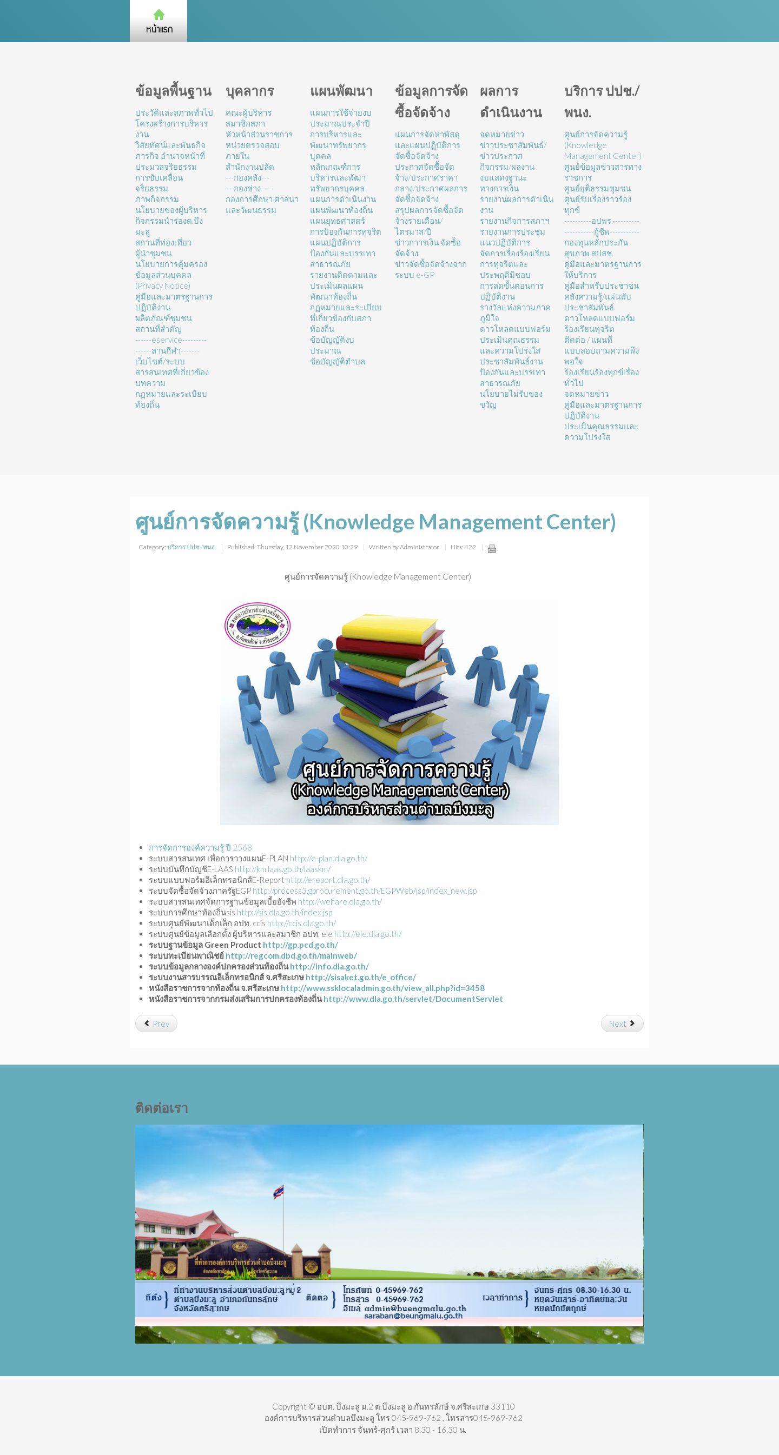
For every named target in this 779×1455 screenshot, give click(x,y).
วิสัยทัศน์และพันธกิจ (170, 145)
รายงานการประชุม (512, 231)
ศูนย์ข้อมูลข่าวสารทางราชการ (603, 172)
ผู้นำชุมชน (153, 253)
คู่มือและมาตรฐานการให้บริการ (603, 269)
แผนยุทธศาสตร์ (337, 220)
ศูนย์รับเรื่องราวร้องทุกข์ (597, 204)
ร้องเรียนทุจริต (589, 329)
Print (491, 548)
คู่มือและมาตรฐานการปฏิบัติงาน (174, 301)
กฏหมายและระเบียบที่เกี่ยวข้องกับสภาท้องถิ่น (346, 318)
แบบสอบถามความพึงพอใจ (601, 356)
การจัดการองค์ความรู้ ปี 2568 (200, 847)
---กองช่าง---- (249, 188)
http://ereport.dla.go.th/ (328, 880)
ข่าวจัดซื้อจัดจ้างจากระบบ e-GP (431, 269)
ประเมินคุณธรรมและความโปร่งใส (510, 345)
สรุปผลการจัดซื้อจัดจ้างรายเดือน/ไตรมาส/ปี (429, 220)
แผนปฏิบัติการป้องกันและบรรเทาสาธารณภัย (342, 253)
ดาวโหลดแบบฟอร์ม (515, 329)
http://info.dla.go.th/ (329, 966)
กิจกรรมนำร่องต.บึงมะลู (169, 226)
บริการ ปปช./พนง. (191, 547)
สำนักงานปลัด (250, 166)
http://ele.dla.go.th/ (367, 934)
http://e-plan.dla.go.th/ (328, 858)
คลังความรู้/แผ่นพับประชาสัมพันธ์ (597, 301)
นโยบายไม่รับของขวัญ (511, 399)
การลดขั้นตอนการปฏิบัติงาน (512, 291)
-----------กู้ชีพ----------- (601, 231)
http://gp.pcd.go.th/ (300, 944)
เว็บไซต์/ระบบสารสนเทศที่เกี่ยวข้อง (172, 366)
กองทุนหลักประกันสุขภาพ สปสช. (596, 247)
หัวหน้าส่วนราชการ (259, 134)
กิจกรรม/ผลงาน (507, 166)
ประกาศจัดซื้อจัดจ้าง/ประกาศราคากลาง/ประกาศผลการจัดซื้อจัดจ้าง (431, 183)
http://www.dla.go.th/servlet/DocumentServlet (413, 999)
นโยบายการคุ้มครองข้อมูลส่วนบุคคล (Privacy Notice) (171, 274)
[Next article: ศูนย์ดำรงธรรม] (622, 1023)
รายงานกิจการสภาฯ (514, 220)
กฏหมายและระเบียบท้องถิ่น (171, 399)
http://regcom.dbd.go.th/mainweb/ (291, 955)
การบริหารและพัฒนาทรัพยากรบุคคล (338, 145)
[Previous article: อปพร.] (156, 1023)
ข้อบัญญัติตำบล (337, 361)
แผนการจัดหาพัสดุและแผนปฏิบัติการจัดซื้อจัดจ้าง (427, 145)
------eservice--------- (171, 339)
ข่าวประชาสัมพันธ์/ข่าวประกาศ (513, 150)
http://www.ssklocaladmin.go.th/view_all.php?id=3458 (383, 988)
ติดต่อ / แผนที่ (588, 339)
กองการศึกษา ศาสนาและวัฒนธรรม (262, 204)
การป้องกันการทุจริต (345, 231)
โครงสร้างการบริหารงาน (171, 128)
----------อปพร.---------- (601, 220)
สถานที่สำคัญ (158, 329)
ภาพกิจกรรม (157, 199)
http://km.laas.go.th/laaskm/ (283, 869)
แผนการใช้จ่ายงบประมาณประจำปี (341, 118)
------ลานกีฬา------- (167, 350)
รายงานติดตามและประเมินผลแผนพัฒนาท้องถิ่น (344, 285)
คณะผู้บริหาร (249, 112)
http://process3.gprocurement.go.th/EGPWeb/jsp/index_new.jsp (365, 890)
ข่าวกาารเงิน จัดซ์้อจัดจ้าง (428, 247)
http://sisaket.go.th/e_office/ (361, 977)
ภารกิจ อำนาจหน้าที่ (170, 156)
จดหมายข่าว (502, 134)
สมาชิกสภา (245, 123)
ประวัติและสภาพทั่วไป (174, 112)
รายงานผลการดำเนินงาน (516, 204)
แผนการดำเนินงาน (343, 199)
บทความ (150, 383)
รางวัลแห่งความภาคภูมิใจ (515, 312)
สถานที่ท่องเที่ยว (163, 242)
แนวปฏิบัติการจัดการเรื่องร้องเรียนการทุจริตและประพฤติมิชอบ (515, 258)
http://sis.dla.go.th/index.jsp (284, 912)
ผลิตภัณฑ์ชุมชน (163, 318)
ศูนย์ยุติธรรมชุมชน (597, 188)
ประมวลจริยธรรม (166, 166)
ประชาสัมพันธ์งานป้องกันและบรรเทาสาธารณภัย (512, 372)
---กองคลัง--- (247, 177)
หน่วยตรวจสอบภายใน (253, 150)
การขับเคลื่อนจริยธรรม (159, 182)
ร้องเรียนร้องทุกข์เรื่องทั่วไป (601, 377)
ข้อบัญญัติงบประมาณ (332, 345)
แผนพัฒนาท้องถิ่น (341, 210)
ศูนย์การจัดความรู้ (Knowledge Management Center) (603, 145)
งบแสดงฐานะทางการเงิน (503, 182)
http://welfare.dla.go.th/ (340, 901)
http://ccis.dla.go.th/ (301, 923)
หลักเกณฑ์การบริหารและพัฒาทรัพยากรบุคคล (338, 177)
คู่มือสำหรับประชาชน (601, 285)
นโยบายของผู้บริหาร (171, 210)
